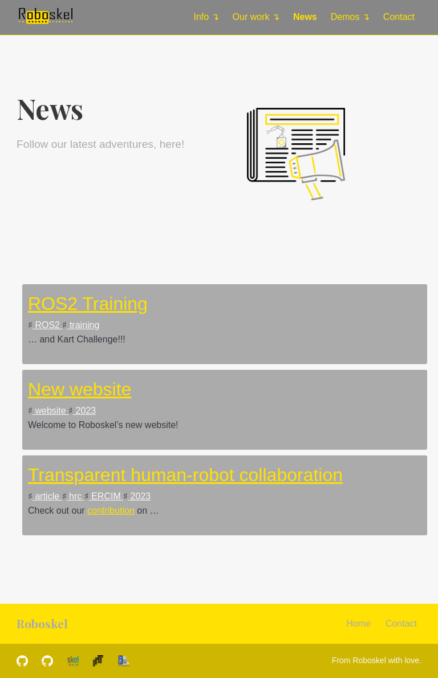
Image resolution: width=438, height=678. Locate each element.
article (47, 496)
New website (79, 389)
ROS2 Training (88, 303)
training (83, 325)
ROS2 (47, 325)
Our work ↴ (256, 17)
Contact (399, 17)
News (305, 17)
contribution (111, 510)
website (50, 410)
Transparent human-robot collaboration (185, 475)
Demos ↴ (350, 17)
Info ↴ (205, 17)
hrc (75, 496)
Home (358, 623)
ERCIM (106, 496)
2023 (84, 410)
